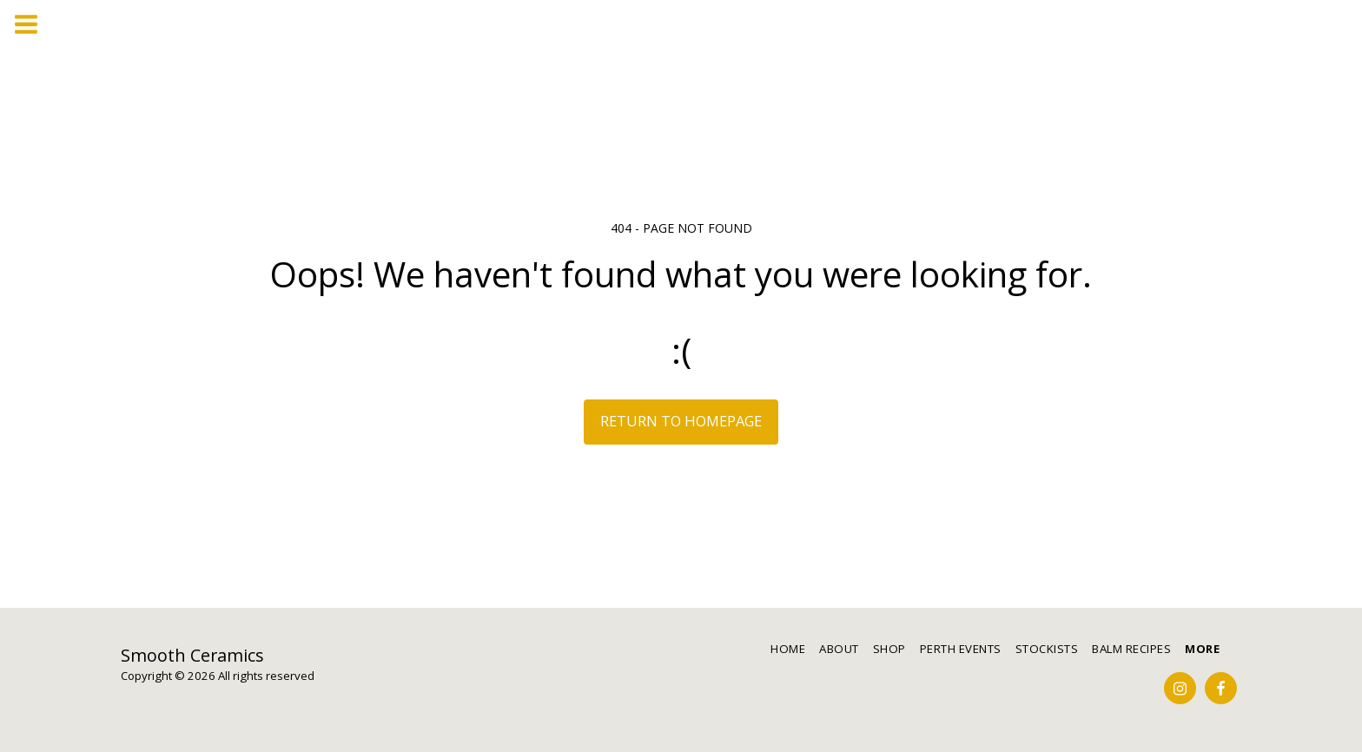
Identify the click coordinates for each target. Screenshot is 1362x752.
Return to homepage (681, 421)
